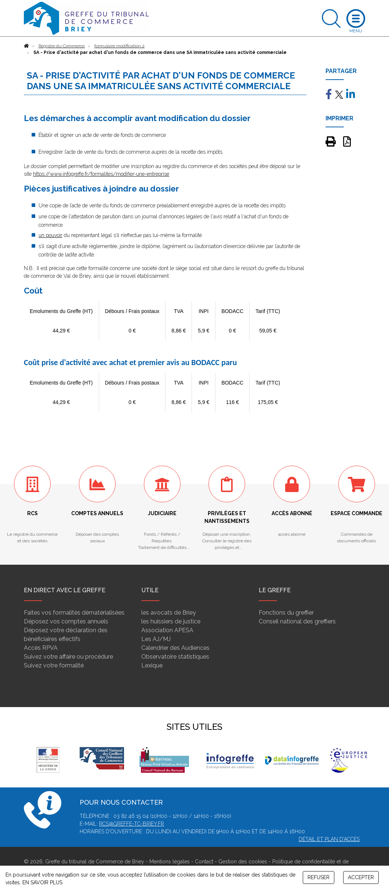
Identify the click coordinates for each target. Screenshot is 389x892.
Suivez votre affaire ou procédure (68, 656)
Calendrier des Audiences (175, 647)
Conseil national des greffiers (297, 621)
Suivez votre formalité (54, 665)
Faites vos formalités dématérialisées (74, 612)
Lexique (152, 665)
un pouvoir (50, 235)
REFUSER (319, 877)
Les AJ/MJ (156, 639)
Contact (204, 861)
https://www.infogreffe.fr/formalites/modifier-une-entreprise (101, 174)
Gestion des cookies (242, 861)
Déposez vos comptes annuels (66, 621)
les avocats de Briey (168, 612)
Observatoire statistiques (175, 656)
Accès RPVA (41, 647)
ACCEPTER (361, 877)
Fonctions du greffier (286, 612)
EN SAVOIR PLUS (42, 882)
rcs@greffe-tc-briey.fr (131, 824)
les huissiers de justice (170, 621)
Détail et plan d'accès (329, 839)
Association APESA (167, 630)
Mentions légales (169, 861)
